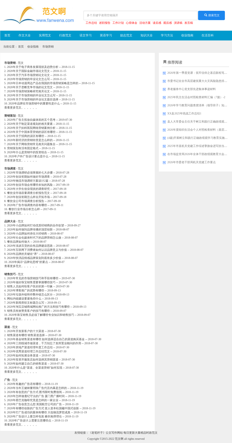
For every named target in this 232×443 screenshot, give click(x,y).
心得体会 (131, 22)
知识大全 (147, 35)
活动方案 (145, 22)
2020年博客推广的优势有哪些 (25, 290)
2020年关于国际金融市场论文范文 (28, 71)
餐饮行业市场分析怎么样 (24, 209)
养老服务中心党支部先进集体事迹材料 (191, 89)
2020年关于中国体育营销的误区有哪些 (31, 132)
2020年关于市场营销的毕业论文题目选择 (32, 99)
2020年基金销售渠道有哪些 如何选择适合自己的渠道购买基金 (46, 339)
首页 (7, 35)
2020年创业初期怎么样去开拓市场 (28, 197)
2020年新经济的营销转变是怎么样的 (30, 140)
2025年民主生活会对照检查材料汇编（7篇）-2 (196, 97)
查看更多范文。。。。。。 (21, 107)
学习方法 (167, 35)
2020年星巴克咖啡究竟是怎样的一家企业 (32, 400)
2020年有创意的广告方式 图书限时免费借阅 (34, 392)
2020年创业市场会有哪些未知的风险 (30, 184)
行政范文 (65, 35)
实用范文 (45, 35)
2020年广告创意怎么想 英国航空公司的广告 (34, 404)
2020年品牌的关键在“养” (22, 253)
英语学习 (106, 35)
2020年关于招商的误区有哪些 (25, 136)
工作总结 (91, 22)
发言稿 (188, 22)
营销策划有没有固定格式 (22, 148)
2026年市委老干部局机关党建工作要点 (191, 162)
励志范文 (126, 35)
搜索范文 (211, 15)
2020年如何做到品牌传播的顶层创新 (30, 229)
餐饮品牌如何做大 (18, 241)
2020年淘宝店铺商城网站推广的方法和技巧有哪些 (38, 306)
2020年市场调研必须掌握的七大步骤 (30, 172)
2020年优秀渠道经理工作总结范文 (28, 351)
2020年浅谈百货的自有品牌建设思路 (30, 245)
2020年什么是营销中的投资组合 (27, 152)
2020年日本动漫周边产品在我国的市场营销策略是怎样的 (42, 83)
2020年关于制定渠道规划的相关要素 (30, 123)
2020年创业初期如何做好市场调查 (28, 176)
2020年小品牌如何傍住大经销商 (27, 233)
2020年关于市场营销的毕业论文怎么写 (31, 95)
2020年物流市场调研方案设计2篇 (27, 180)
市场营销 (48, 46)
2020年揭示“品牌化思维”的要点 (28, 262)
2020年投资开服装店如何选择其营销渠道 (32, 359)
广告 (7, 379)
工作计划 (118, 22)
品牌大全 (10, 221)
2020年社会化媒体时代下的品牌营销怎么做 (34, 237)
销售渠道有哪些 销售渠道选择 (26, 335)
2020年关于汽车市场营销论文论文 (28, 75)
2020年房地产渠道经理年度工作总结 (30, 347)
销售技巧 (10, 274)
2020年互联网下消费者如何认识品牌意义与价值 (37, 249)
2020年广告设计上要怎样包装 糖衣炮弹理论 (34, 416)
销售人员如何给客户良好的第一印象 (30, 286)
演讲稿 (178, 22)
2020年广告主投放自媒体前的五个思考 (31, 119)
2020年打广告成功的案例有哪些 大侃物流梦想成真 (39, 412)
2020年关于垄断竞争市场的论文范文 (30, 87)
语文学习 (86, 35)
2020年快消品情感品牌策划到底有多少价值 (34, 258)
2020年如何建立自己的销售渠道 (27, 363)
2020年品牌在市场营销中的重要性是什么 (34, 103)
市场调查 (10, 168)
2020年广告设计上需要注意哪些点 (30, 420)
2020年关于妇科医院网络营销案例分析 (31, 127)
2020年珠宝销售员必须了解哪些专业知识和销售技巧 (41, 314)
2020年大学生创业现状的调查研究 (28, 188)
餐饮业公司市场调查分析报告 (25, 201)
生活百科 (208, 35)
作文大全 (25, 35)
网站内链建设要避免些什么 (24, 298)
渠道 (7, 327)
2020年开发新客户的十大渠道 (25, 331)
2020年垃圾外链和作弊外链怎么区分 (30, 294)
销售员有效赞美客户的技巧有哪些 (28, 310)
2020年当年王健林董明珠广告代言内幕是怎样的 (37, 388)
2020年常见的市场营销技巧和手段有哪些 (32, 278)
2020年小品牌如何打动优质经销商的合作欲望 (35, 225)
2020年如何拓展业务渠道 (22, 355)
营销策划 (10, 115)
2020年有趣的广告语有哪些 (24, 383)
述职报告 (104, 22)
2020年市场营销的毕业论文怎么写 (28, 79)
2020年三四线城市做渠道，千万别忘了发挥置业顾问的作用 (44, 343)
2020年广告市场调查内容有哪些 (27, 205)
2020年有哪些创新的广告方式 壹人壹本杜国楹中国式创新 (43, 408)
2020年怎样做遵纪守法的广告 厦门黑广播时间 (36, 396)
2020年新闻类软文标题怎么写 (25, 302)
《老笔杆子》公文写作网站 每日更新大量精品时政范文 (123, 432)
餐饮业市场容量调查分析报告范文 (28, 192)
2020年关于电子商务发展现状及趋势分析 (32, 66)
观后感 (167, 22)
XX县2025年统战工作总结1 (184, 113)
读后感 (157, 22)
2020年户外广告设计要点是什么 (28, 156)
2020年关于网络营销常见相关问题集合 (31, 144)
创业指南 (187, 35)
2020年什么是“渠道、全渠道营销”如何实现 (35, 367)
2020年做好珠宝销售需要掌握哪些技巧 (31, 282)
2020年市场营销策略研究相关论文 (28, 91)
